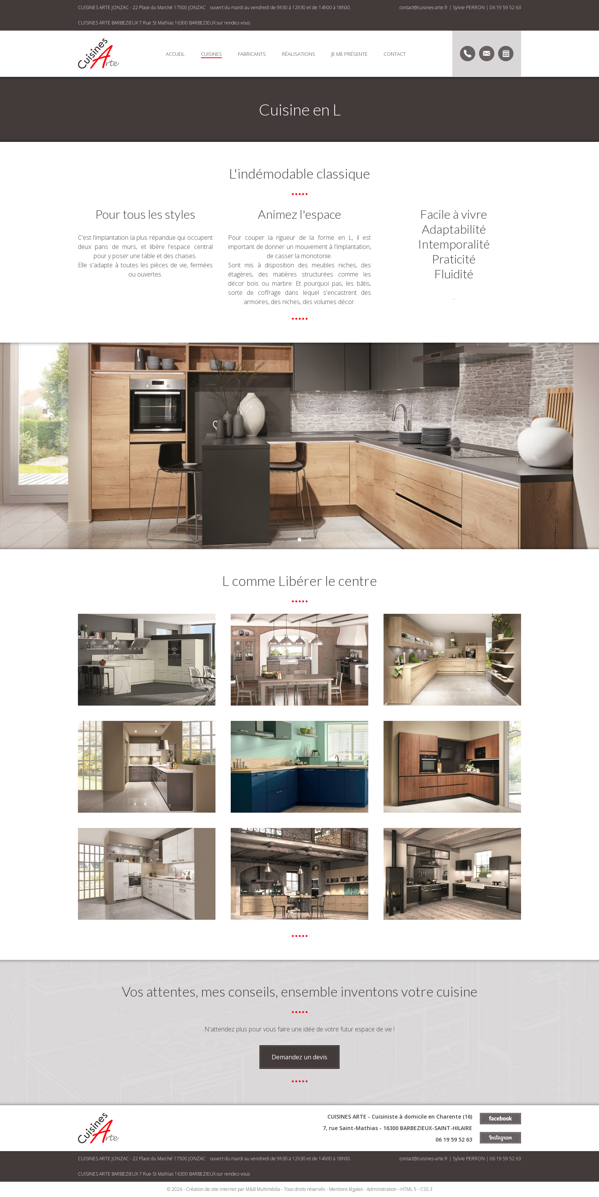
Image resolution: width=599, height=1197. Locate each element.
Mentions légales (346, 1189)
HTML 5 (408, 1189)
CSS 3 (426, 1189)
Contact (395, 53)
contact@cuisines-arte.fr (424, 7)
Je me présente (349, 53)
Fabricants (252, 53)
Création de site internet (211, 1189)
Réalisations (298, 53)
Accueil (175, 53)
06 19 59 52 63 (505, 7)
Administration (382, 1189)
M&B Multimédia (263, 1189)
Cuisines (211, 53)
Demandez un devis (299, 1057)
